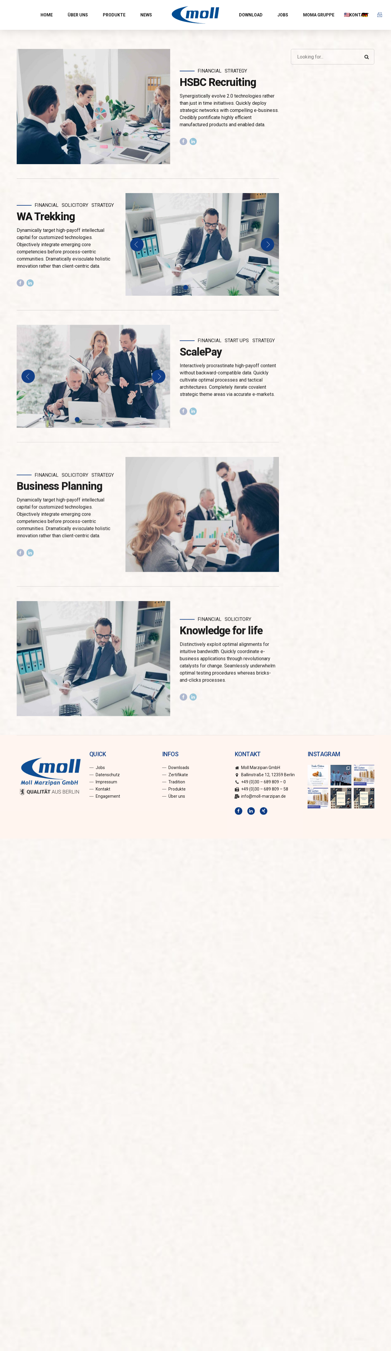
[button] (137, 244)
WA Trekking (46, 216)
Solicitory (75, 205)
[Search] (366, 56)
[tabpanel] (202, 244)
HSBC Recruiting (218, 82)
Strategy (236, 71)
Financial (209, 71)
